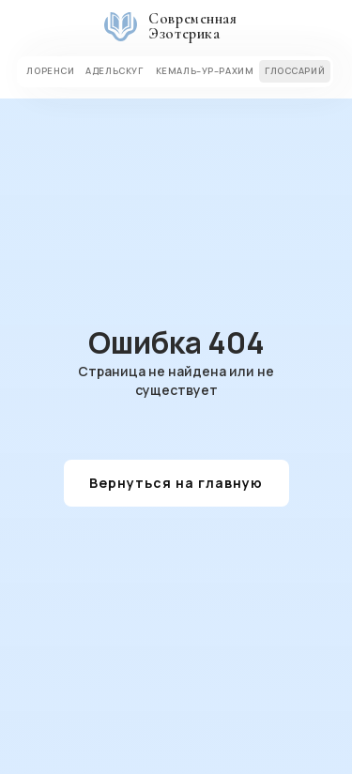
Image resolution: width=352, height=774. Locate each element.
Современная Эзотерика (192, 26)
